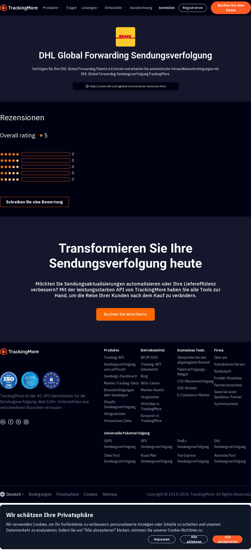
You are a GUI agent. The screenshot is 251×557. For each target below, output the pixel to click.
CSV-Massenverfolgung (195, 381)
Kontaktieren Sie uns (229, 364)
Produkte (50, 8)
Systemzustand (226, 404)
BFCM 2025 (149, 357)
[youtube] (26, 421)
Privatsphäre (67, 494)
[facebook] (11, 421)
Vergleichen (150, 397)
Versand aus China (118, 421)
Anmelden (167, 8)
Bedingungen (40, 494)
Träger (71, 8)
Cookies (91, 494)
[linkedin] (3, 421)
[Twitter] (18, 421)
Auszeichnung (141, 8)
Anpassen (162, 539)
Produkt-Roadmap (228, 378)
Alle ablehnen (194, 539)
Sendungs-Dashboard (120, 376)
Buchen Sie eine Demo (125, 314)
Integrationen (114, 414)
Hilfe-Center (150, 383)
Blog (144, 376)
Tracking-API (114, 357)
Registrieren (193, 8)
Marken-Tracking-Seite (121, 383)
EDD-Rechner (187, 388)
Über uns (220, 357)
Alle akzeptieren (227, 539)
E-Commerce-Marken (193, 395)
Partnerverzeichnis (228, 385)
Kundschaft (222, 371)
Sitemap (109, 494)
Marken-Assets (152, 390)
